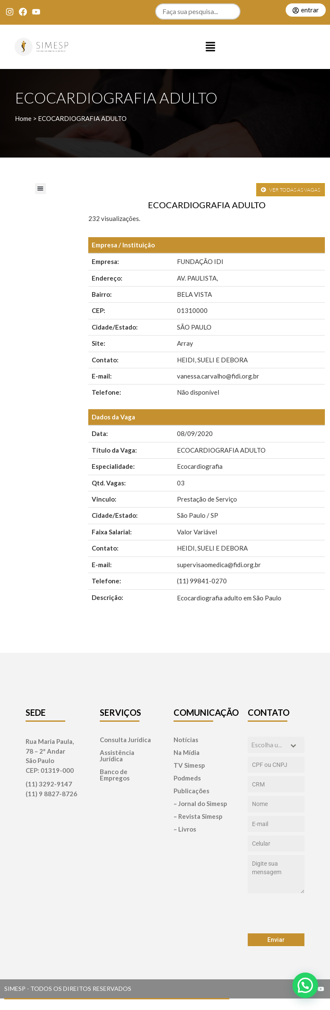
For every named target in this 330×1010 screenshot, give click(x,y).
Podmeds (187, 778)
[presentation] (276, 913)
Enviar (276, 939)
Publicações (191, 791)
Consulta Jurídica (125, 740)
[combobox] (276, 745)
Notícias (186, 740)
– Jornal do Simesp (200, 804)
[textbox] (268, 745)
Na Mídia (187, 752)
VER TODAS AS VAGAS (290, 190)
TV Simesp (189, 765)
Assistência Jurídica (117, 755)
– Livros (185, 829)
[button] (210, 47)
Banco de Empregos (115, 775)
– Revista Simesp (198, 816)
